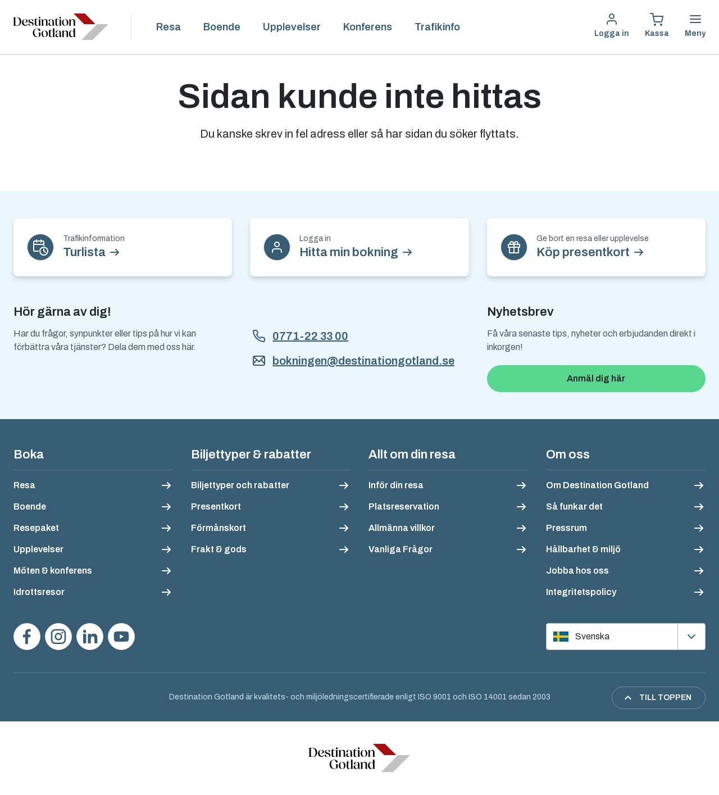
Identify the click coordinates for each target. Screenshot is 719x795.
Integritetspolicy (581, 592)
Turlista (84, 252)
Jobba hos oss (577, 570)
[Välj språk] (626, 636)
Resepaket (36, 528)
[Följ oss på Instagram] (58, 636)
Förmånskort (218, 528)
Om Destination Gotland (597, 485)
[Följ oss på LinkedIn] (89, 636)
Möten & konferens (52, 570)
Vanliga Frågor (400, 549)
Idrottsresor (39, 592)
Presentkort (216, 506)
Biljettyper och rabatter (240, 485)
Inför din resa (396, 485)
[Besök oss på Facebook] (26, 636)
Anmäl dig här (596, 378)
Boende (221, 27)
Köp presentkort (583, 252)
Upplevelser (292, 27)
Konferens (367, 27)
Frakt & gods (219, 549)
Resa (168, 27)
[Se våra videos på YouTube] (121, 636)
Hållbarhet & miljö (583, 549)
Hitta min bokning (348, 252)
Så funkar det (574, 506)
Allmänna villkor (401, 528)
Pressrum (566, 528)
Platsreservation (403, 506)
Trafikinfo (437, 27)
